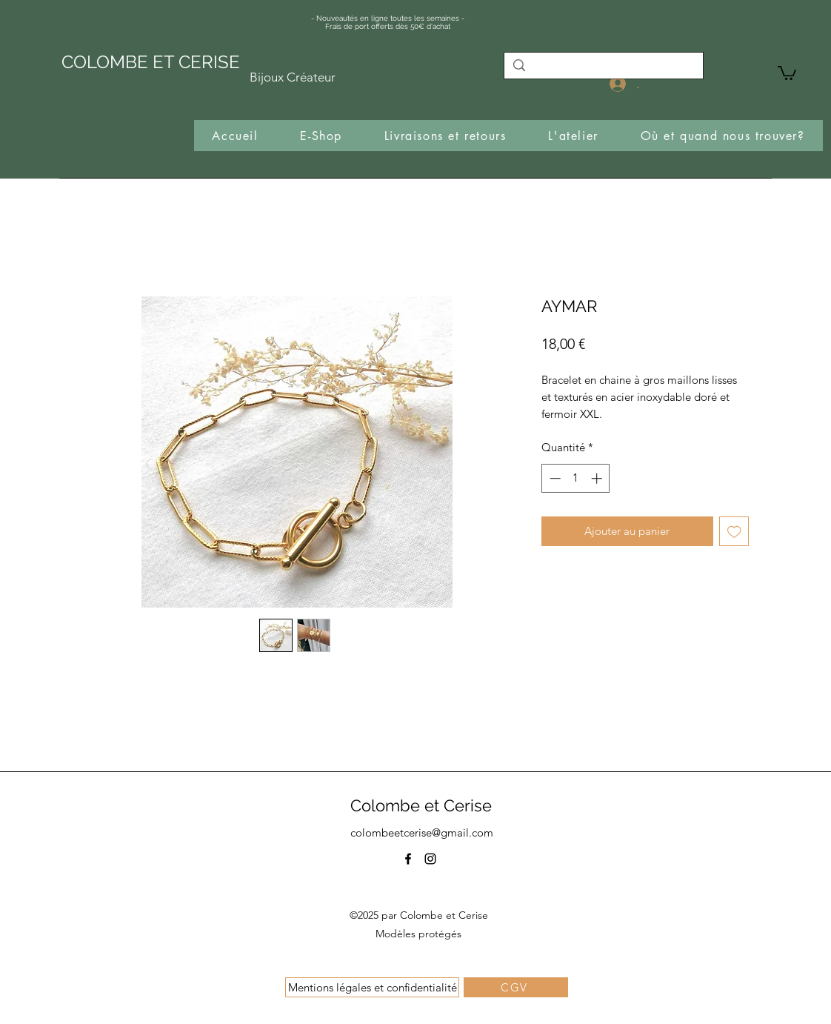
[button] (787, 72)
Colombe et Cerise (421, 805)
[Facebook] (408, 858)
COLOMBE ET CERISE (150, 62)
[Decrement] (554, 478)
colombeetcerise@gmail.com (421, 832)
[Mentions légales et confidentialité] (372, 987)
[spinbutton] (576, 478)
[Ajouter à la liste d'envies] (734, 531)
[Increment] (598, 478)
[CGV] (516, 987)
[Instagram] (430, 858)
